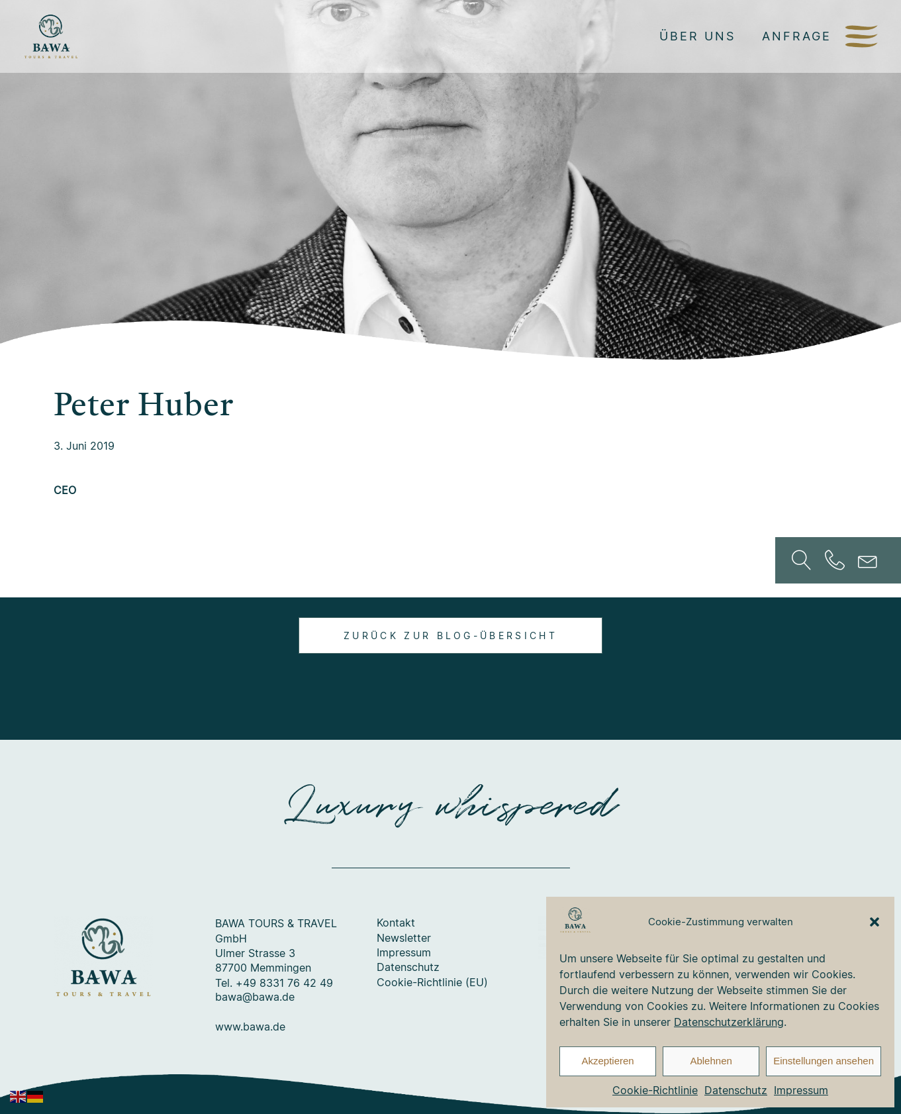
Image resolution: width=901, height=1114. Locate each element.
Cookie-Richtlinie (655, 1090)
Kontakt (396, 923)
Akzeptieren (607, 1060)
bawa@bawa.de (255, 997)
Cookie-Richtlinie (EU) (432, 982)
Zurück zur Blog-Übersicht (450, 635)
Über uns (697, 35)
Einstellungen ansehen (823, 1060)
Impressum (801, 1090)
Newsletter (404, 938)
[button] (874, 922)
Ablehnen (711, 1060)
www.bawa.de (250, 1027)
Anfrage (796, 35)
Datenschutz (735, 1090)
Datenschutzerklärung (729, 1022)
